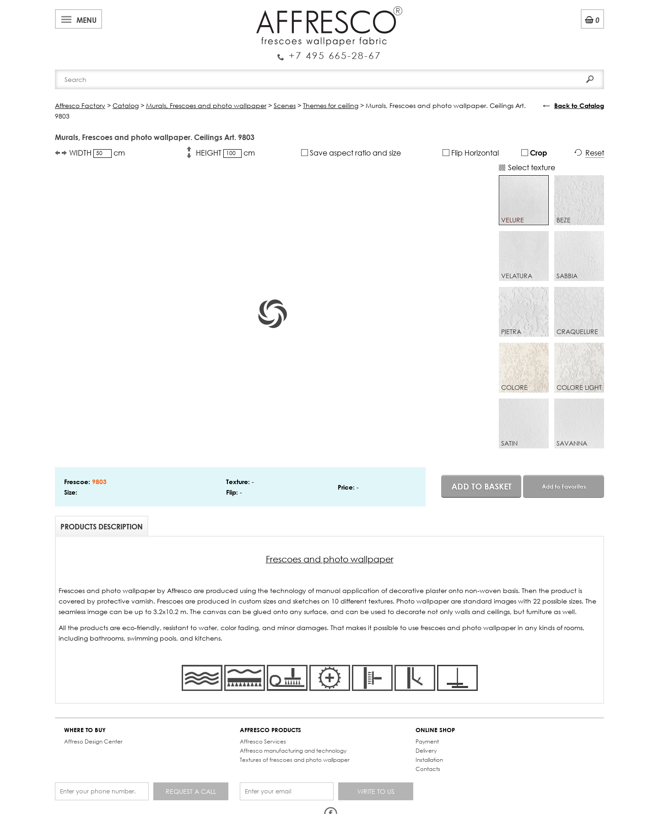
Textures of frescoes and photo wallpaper (295, 760)
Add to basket (481, 486)
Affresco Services (263, 741)
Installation (429, 760)
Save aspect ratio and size (351, 152)
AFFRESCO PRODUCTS (270, 730)
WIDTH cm (97, 153)
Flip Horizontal (471, 152)
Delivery (426, 751)
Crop (534, 152)
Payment (427, 741)
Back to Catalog (579, 105)
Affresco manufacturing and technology (293, 751)
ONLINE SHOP (435, 730)
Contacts (428, 769)
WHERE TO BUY (85, 730)
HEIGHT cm (225, 153)
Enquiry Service (329, 51)
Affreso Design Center (93, 741)
